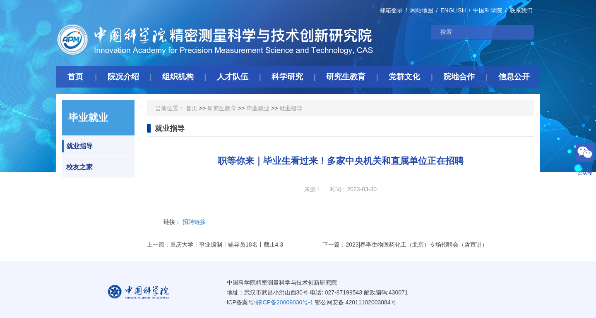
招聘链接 (194, 221)
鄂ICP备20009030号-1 (284, 302)
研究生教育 (221, 108)
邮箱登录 (391, 10)
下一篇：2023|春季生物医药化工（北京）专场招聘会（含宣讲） (405, 244)
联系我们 (521, 10)
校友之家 (77, 167)
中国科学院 (487, 10)
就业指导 (77, 146)
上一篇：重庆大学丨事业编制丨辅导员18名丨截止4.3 (215, 244)
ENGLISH (453, 10)
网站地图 (421, 10)
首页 (191, 108)
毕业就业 (257, 108)
